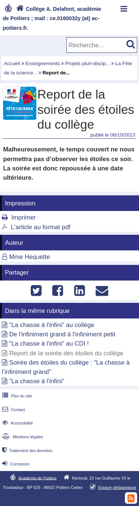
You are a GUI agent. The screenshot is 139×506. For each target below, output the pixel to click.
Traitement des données (26, 450)
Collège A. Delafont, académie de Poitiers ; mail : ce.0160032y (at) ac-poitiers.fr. (52, 18)
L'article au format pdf (40, 227)
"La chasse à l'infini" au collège (52, 325)
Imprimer (23, 217)
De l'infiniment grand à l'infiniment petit (62, 334)
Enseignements (43, 63)
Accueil (12, 63)
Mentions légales (22, 437)
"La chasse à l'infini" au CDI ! (49, 343)
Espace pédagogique (117, 487)
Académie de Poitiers (37, 477)
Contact (13, 409)
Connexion (15, 464)
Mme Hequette (29, 256)
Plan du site (16, 396)
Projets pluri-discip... (87, 63)
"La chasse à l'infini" (36, 381)
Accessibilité (17, 423)
